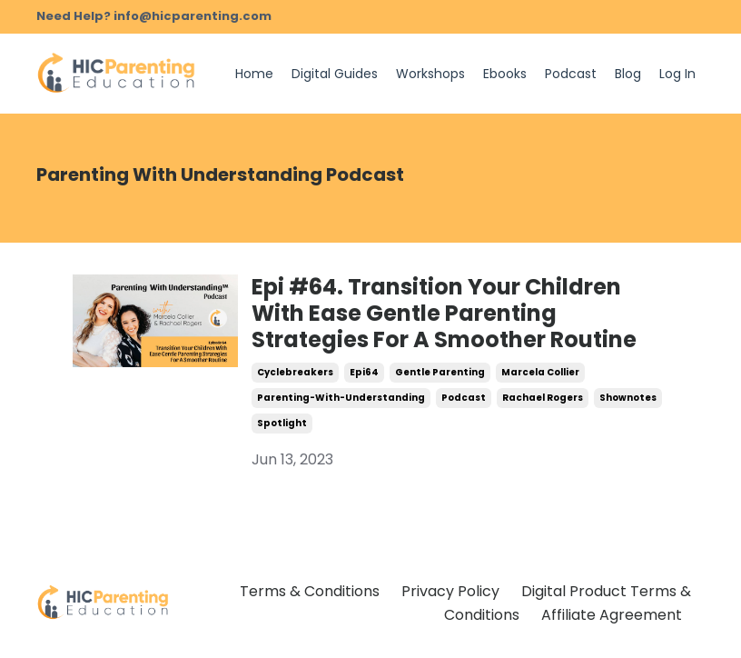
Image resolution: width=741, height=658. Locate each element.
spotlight (282, 423)
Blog (628, 74)
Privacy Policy (450, 591)
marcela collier (540, 372)
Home (254, 74)
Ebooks (505, 74)
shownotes (628, 397)
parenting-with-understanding (341, 397)
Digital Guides (334, 74)
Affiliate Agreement (611, 614)
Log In (677, 74)
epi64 (364, 372)
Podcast (571, 74)
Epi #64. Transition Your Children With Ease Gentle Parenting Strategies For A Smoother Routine (444, 313)
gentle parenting (440, 372)
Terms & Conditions (310, 591)
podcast (463, 397)
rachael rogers (542, 397)
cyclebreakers (295, 372)
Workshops (430, 74)
